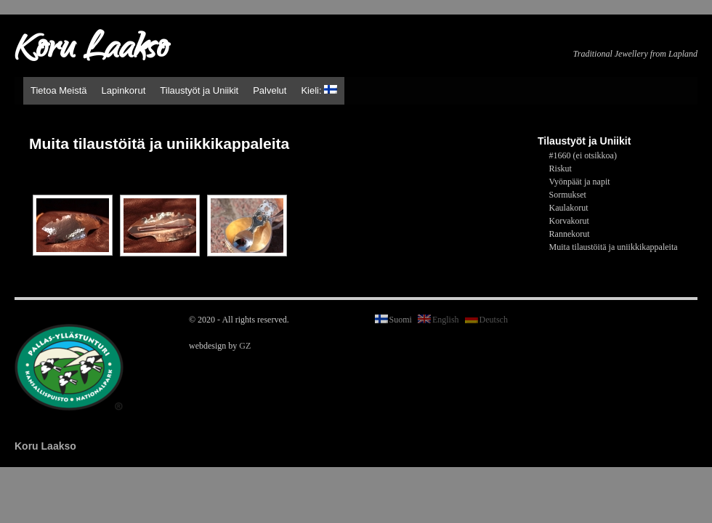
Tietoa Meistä (59, 90)
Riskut (560, 168)
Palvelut (269, 90)
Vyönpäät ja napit (579, 182)
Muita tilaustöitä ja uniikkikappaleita (613, 247)
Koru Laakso (91, 51)
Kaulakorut (568, 208)
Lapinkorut (124, 90)
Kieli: (319, 90)
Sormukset (567, 195)
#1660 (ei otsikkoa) (583, 155)
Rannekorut (569, 234)
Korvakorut (569, 221)
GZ (245, 346)
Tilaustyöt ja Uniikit (199, 90)
